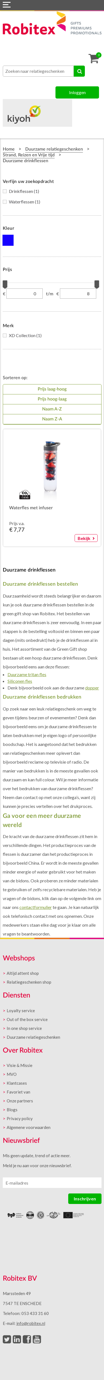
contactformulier (35, 907)
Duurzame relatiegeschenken (54, 149)
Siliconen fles (19, 681)
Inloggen (77, 92)
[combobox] (38, 71)
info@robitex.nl (30, 1323)
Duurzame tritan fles (26, 674)
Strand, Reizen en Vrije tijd (29, 155)
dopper (92, 687)
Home (9, 149)
